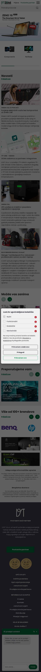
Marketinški (12, 330)
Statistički (11, 326)
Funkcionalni (12, 321)
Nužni (9, 317)
